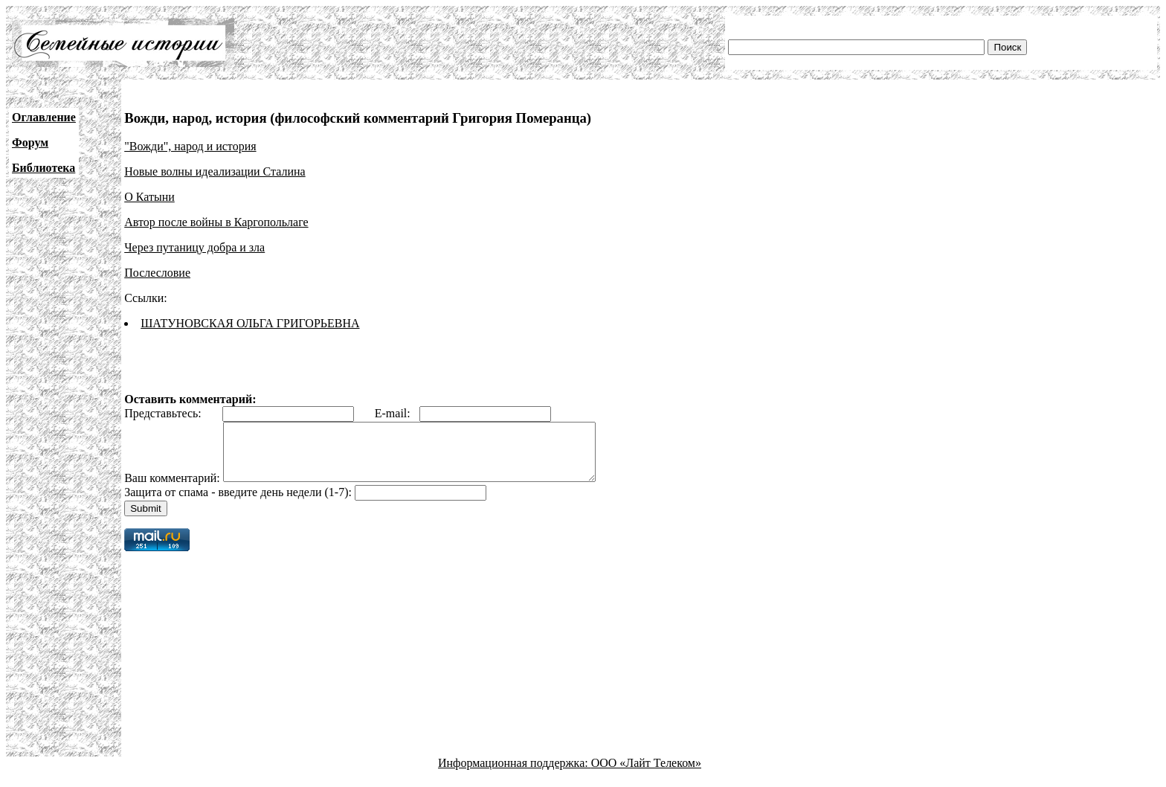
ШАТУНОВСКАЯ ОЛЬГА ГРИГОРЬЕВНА (250, 323)
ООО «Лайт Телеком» (646, 774)
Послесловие (157, 272)
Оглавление (44, 117)
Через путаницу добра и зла (194, 247)
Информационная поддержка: (514, 774)
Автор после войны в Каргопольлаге (216, 222)
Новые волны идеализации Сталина (215, 171)
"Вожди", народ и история (190, 146)
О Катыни (149, 196)
